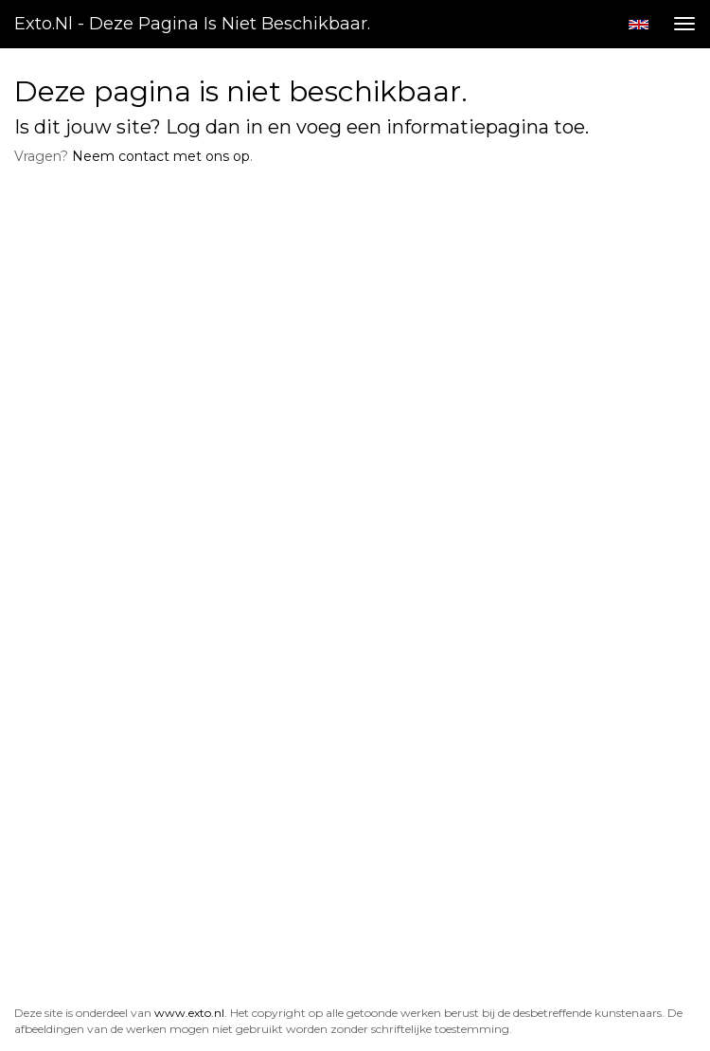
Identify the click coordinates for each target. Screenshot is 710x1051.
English (638, 24)
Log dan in (214, 127)
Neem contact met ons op (161, 156)
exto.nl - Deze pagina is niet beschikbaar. (192, 23)
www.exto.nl (189, 1013)
